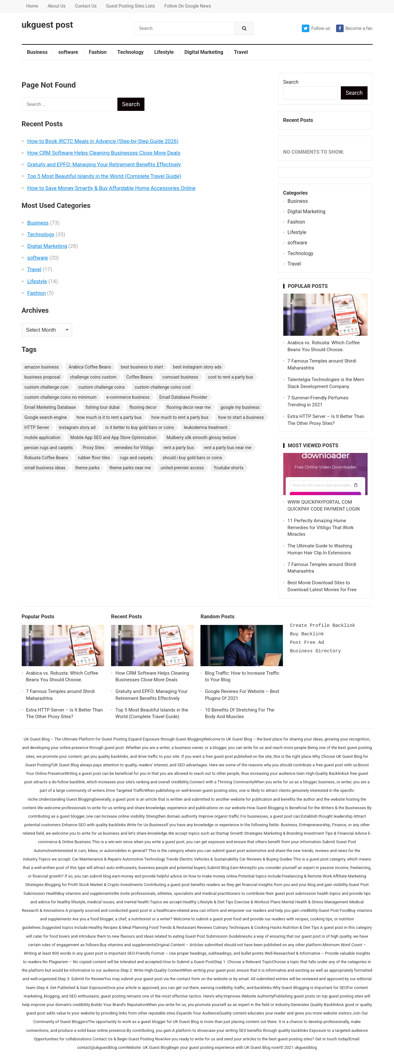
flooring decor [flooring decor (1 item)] (143, 407)
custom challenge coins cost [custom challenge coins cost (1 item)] (163, 387)
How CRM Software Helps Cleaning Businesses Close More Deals (104, 153)
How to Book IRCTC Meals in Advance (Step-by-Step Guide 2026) (103, 141)
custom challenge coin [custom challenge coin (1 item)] (47, 387)
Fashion (98, 52)
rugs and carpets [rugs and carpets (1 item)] (136, 457)
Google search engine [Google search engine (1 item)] (46, 417)
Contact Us (86, 6)
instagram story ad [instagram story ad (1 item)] (77, 427)
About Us (56, 6)
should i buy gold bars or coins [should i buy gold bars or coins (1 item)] (192, 457)
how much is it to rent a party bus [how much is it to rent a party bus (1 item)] (109, 417)
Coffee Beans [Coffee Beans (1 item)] (139, 377)
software (68, 52)
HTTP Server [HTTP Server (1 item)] (37, 427)
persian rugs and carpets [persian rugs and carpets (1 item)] (49, 447)
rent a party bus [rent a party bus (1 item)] (178, 447)
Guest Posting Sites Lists (130, 6)
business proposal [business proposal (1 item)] (42, 377)
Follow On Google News (187, 6)
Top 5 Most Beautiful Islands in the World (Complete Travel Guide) (104, 176)
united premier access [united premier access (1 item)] (182, 467)
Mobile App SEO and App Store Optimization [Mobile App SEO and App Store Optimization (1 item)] (113, 437)
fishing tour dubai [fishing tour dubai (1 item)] (103, 407)
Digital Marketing (203, 52)
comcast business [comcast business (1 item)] (180, 377)
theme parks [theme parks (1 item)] (87, 467)
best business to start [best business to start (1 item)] (142, 366)
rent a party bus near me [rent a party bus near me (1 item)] (227, 447)
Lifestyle (164, 52)
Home (32, 6)
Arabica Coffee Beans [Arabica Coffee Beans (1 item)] (90, 366)
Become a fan (354, 28)
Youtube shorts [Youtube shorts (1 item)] (229, 467)
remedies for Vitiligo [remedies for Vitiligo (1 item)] (134, 447)
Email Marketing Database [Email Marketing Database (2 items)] (50, 407)
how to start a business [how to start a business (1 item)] (241, 417)
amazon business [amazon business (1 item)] (42, 366)
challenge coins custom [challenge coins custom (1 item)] (93, 377)
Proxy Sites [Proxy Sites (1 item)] (93, 447)
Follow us (316, 28)
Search (291, 82)
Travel (241, 52)
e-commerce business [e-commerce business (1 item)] (127, 397)
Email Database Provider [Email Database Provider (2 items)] (183, 397)
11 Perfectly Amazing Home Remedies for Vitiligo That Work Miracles (321, 527)
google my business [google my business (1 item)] (240, 407)
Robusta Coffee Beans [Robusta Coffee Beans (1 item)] (46, 457)
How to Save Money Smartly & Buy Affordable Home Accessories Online (111, 188)
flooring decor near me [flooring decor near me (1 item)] (188, 407)
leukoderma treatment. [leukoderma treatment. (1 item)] (206, 427)
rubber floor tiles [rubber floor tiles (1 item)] (94, 457)
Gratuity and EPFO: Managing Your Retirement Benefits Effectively (104, 164)
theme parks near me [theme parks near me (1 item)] (130, 467)
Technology (130, 52)
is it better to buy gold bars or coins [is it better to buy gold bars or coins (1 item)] (139, 427)
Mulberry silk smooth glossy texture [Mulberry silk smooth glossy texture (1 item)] (201, 437)
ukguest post (47, 24)
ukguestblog (306, 1047)
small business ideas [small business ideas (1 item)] (45, 467)
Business (37, 52)
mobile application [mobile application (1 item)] (43, 437)
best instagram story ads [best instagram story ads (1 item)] (197, 366)
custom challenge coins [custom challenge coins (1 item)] (101, 387)
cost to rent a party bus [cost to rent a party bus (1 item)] (230, 377)
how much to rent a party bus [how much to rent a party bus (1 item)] (179, 417)
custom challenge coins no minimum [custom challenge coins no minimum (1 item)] (61, 397)
